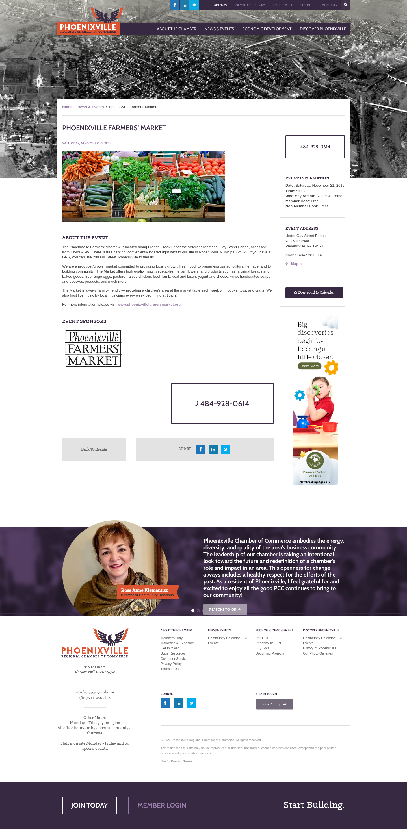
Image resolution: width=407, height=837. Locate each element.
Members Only (172, 638)
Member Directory (250, 5)
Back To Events (94, 449)
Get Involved (170, 648)
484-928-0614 (222, 403)
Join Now (220, 5)
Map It (296, 264)
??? (345, 5)
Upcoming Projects (270, 653)
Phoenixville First (268, 643)
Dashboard (282, 5)
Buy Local (263, 648)
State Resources (173, 653)
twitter (194, 5)
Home (67, 107)
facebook (175, 5)
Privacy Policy (171, 664)
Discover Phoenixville (321, 630)
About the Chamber (176, 630)
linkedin (184, 5)
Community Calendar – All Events (227, 640)
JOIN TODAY (89, 805)
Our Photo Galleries (318, 653)
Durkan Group (181, 761)
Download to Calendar (314, 292)
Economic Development (274, 630)
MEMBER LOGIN (161, 805)
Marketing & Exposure (177, 643)
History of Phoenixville (319, 648)
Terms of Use (171, 669)
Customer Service (174, 659)
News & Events (90, 107)
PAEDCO (263, 638)
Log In (305, 5)
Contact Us (328, 5)
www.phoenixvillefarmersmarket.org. (150, 304)
